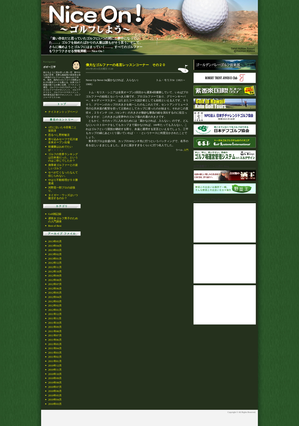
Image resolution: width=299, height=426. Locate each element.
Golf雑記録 (54, 213)
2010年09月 (55, 378)
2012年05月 (55, 292)
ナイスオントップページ (63, 111)
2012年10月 (55, 271)
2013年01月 (55, 258)
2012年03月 (55, 301)
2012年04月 (55, 297)
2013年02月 (55, 254)
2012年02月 (55, 305)
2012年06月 (55, 288)
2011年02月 (55, 356)
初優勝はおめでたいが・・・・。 (60, 148)
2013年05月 (55, 241)
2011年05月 (55, 344)
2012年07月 (55, 284)
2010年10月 (55, 374)
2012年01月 (55, 309)
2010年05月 (55, 395)
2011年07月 (55, 335)
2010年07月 (55, 386)
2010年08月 (55, 382)
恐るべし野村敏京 (59, 134)
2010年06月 (55, 391)
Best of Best (54, 225)
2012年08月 (55, 280)
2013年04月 (55, 245)
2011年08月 (55, 331)
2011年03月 (55, 352)
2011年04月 (55, 348)
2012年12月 (55, 262)
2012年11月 (55, 267)
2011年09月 (55, 326)
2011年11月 (54, 318)
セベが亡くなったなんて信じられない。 (63, 174)
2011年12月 (55, 314)
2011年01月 (55, 361)
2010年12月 (55, 365)
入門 (186, 150)
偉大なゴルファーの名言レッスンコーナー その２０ (125, 65)
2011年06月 (55, 339)
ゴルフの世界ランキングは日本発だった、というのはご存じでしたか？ (63, 157)
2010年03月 (55, 403)
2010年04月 (55, 399)
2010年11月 (55, 369)
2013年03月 (55, 250)
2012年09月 (55, 275)
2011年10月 (55, 322)
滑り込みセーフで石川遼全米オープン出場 (63, 141)
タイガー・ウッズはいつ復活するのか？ (63, 196)
